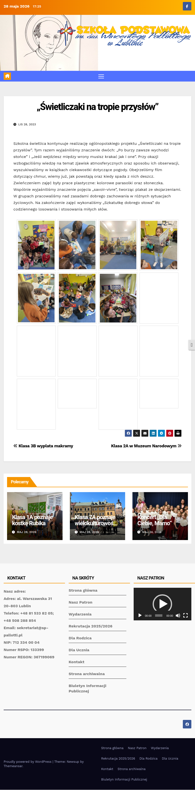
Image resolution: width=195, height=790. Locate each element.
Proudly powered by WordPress (28, 762)
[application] (162, 604)
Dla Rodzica (80, 638)
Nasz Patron (81, 602)
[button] (162, 604)
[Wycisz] (178, 615)
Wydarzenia (80, 614)
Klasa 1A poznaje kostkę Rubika (32, 520)
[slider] (158, 616)
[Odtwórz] (140, 615)
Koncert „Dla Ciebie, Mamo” (154, 520)
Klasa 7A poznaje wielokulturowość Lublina (95, 523)
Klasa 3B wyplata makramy (43, 446)
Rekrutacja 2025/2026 (90, 626)
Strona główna (83, 590)
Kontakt (76, 662)
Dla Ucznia (79, 650)
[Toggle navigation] (101, 76)
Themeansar (13, 766)
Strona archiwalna (87, 674)
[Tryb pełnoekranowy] (185, 615)
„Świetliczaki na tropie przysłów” (97, 107)
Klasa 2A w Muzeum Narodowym (146, 446)
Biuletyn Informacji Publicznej (124, 780)
